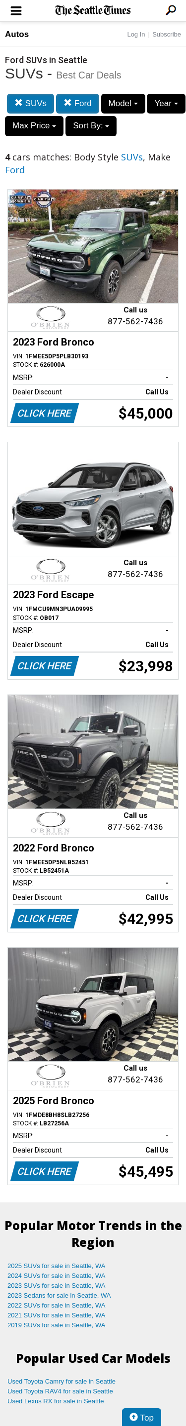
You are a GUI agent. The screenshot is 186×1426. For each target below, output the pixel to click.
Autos (17, 34)
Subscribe (166, 34)
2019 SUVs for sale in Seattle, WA (56, 1325)
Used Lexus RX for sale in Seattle (55, 1401)
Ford (77, 103)
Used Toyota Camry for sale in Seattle (61, 1381)
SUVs (30, 103)
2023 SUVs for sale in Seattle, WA (56, 1285)
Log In (136, 34)
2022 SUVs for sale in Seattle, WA (56, 1305)
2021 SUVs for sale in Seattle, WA (56, 1315)
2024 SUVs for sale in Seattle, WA (56, 1275)
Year (166, 103)
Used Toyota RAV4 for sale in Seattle (60, 1391)
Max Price (34, 125)
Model (123, 103)
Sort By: (91, 125)
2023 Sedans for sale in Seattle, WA (59, 1295)
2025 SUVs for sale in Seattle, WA (56, 1266)
